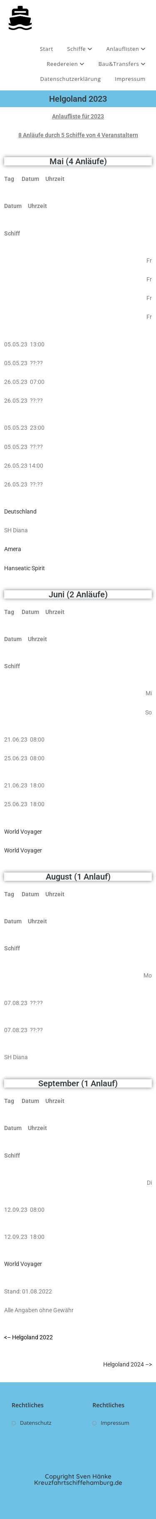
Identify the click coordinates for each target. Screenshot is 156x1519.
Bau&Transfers (122, 64)
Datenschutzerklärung (70, 79)
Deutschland (20, 511)
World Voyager (23, 831)
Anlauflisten (126, 49)
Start (46, 49)
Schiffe (79, 49)
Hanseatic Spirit (24, 568)
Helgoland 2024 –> (127, 1364)
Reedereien (65, 64)
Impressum (130, 79)
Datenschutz (36, 1422)
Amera (12, 549)
